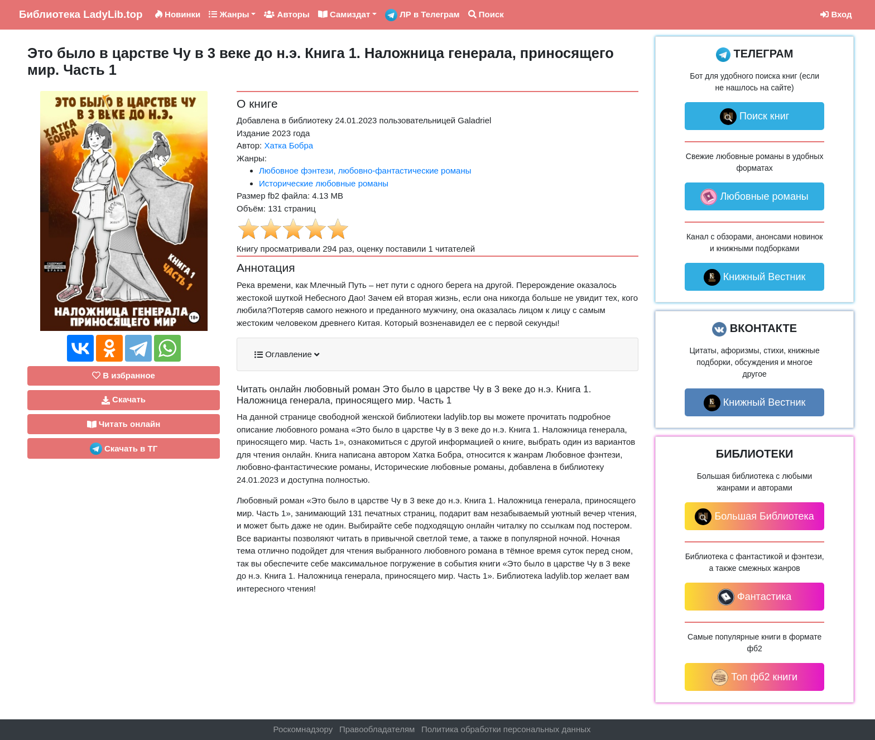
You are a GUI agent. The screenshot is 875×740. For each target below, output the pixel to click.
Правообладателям (377, 729)
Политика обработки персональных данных (505, 729)
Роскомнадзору (303, 729)
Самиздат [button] (344, 14)
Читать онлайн (124, 424)
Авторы (286, 14)
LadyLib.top (80, 14)
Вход (836, 14)
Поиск (486, 14)
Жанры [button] (229, 14)
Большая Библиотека (754, 516)
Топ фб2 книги (754, 677)
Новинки (177, 14)
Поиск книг (754, 116)
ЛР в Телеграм (422, 15)
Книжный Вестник (755, 277)
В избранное (123, 375)
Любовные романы (754, 197)
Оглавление (286, 354)
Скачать (124, 400)
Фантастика (754, 597)
